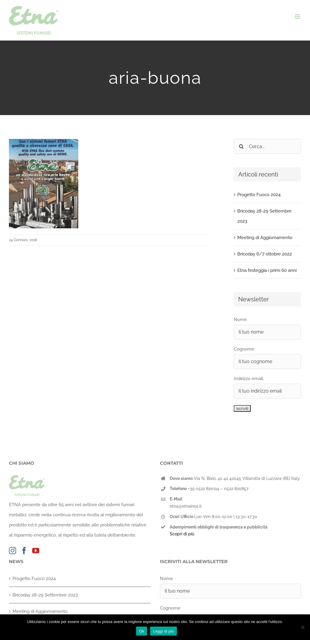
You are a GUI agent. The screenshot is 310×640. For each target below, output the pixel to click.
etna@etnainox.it (186, 506)
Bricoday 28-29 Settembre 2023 (45, 595)
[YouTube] (35, 550)
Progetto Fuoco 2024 (259, 194)
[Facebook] (24, 550)
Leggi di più (163, 631)
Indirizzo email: (249, 378)
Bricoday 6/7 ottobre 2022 (264, 254)
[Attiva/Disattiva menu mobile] (298, 16)
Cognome (244, 349)
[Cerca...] (267, 146)
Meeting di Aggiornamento (264, 237)
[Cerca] (241, 146)
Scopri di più (182, 533)
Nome (240, 319)
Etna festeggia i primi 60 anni (267, 270)
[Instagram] (12, 550)
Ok (141, 631)
